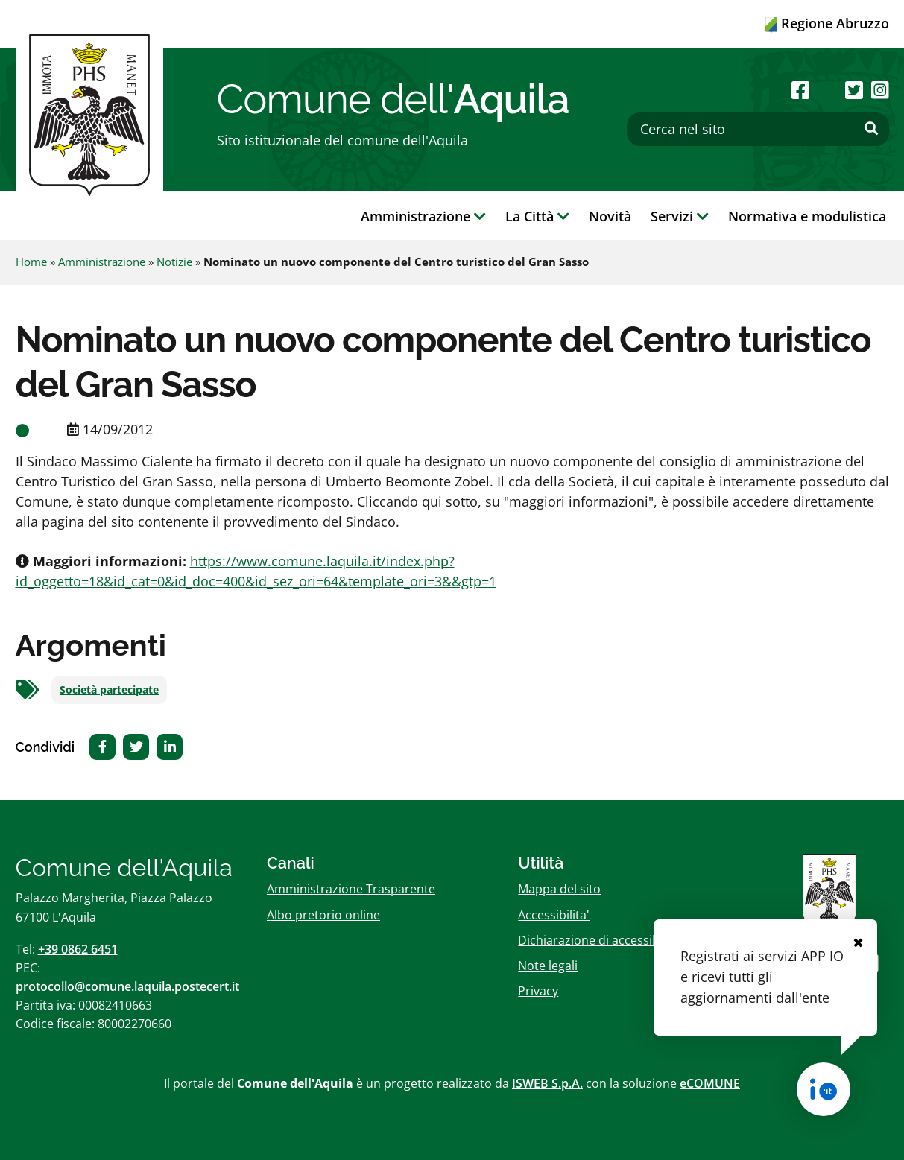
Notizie (174, 261)
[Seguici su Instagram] (880, 90)
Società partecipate (109, 690)
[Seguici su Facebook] (800, 90)
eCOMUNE (710, 1083)
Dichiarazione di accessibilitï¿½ (604, 940)
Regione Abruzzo (827, 23)
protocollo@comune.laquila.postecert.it (127, 986)
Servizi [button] (680, 216)
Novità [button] (610, 216)
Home (31, 261)
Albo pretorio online (323, 915)
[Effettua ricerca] (871, 129)
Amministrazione (101, 261)
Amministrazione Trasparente (351, 889)
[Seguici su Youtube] (828, 90)
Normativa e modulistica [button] (807, 216)
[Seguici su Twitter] (854, 90)
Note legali (548, 965)
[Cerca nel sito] (758, 129)
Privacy (538, 991)
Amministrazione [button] (423, 216)
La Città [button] (537, 216)
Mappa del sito (559, 889)
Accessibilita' (554, 915)
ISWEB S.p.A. (547, 1083)
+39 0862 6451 (78, 949)
